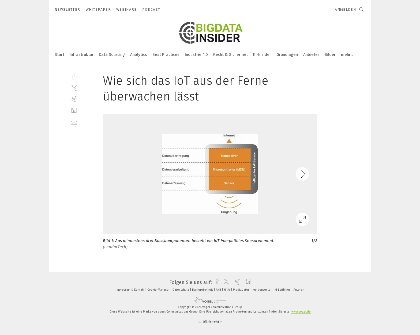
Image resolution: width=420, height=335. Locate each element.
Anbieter (311, 54)
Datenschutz (181, 289)
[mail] (74, 122)
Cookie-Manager (158, 289)
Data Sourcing (112, 54)
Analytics (138, 54)
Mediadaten (241, 289)
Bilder (330, 54)
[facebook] (74, 76)
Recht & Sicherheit (230, 54)
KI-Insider (262, 54)
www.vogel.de (301, 311)
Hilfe (227, 289)
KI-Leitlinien (283, 289)
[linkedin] (74, 110)
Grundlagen (287, 54)
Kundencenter (262, 289)
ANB (219, 289)
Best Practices (165, 54)
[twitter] (74, 87)
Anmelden (345, 9)
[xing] (74, 99)
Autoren (299, 289)
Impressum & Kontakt (130, 289)
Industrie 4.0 (196, 54)
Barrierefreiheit (203, 289)
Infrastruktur (81, 54)
